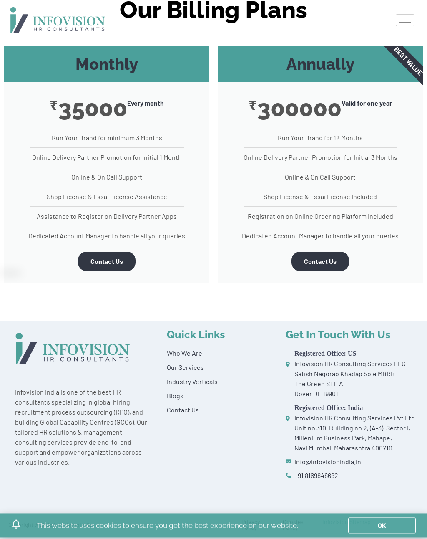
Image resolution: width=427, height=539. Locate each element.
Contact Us (106, 261)
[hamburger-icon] (405, 20)
